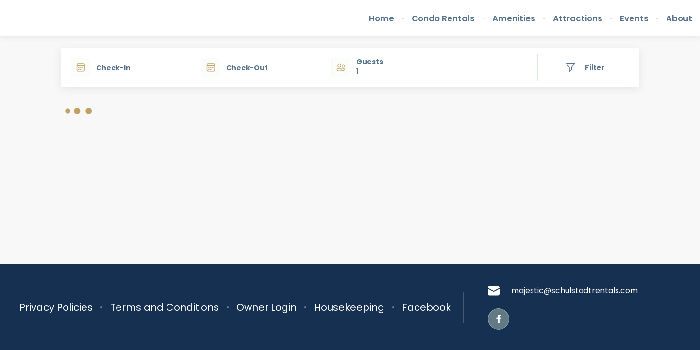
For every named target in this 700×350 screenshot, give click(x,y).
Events (634, 18)
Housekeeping (349, 307)
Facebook (426, 307)
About (679, 18)
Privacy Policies (56, 307)
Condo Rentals (443, 18)
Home (381, 18)
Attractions (577, 18)
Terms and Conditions (164, 307)
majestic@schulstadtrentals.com (563, 291)
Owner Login (266, 307)
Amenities (513, 18)
